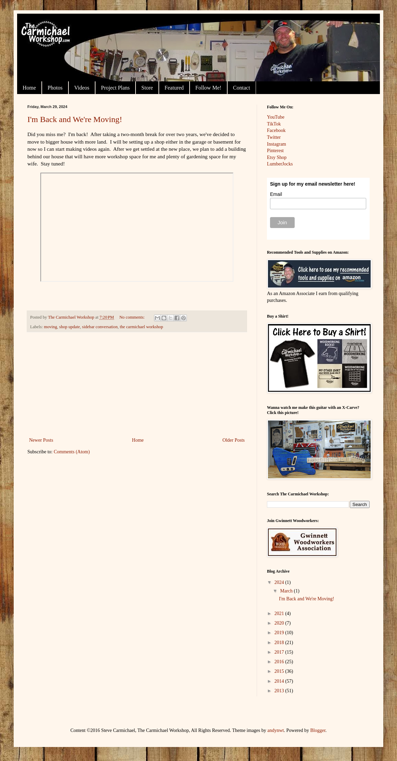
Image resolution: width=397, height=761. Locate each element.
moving (50, 326)
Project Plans (115, 88)
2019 (279, 632)
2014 (279, 681)
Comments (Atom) (72, 451)
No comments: (132, 317)
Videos (81, 88)
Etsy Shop (276, 157)
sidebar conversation (100, 326)
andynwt (275, 730)
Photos (55, 88)
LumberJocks (280, 163)
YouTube (275, 117)
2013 (279, 690)
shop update (69, 326)
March (287, 590)
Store (147, 88)
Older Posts (233, 440)
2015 (279, 671)
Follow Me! (208, 88)
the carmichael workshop (141, 326)
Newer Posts (41, 440)
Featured (174, 88)
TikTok (274, 123)
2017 (279, 652)
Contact (241, 88)
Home (29, 88)
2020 (279, 623)
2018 (279, 642)
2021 (279, 613)
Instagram (276, 144)
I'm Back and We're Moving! (74, 119)
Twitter (274, 137)
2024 (279, 582)
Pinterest (275, 150)
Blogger (317, 730)
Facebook (276, 130)
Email (276, 194)
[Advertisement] (137, 384)
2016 (279, 661)
